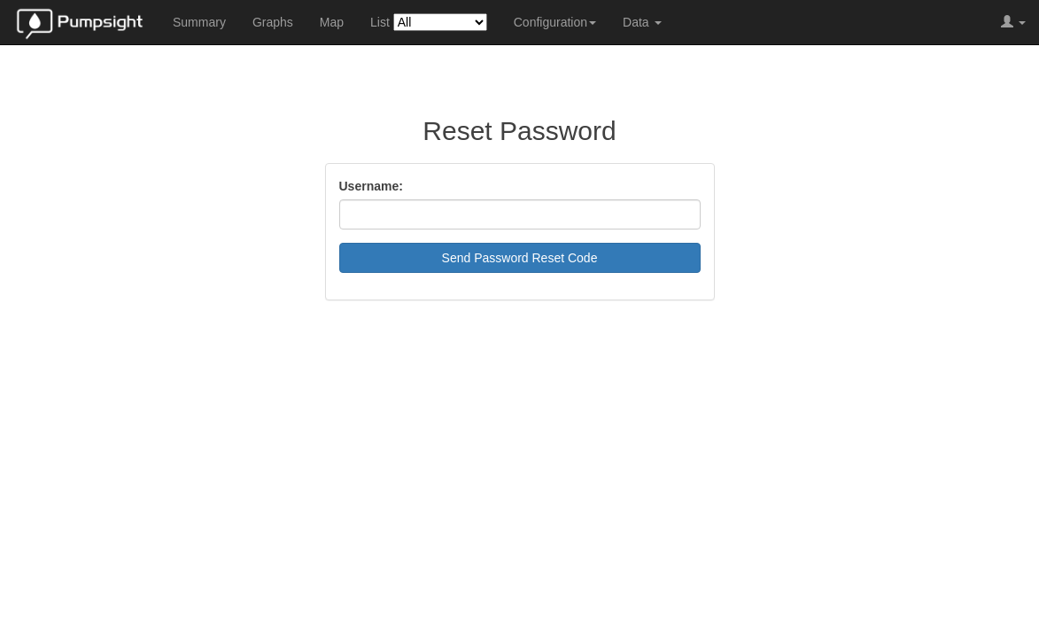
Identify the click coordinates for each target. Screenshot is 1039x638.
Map (332, 22)
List (428, 22)
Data (642, 22)
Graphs (272, 22)
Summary (199, 22)
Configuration (555, 22)
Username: (371, 186)
